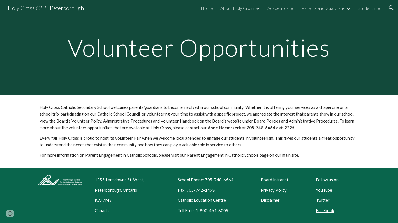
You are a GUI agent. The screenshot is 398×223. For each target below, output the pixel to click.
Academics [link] (277, 8)
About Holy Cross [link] (237, 8)
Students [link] (366, 8)
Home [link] (207, 8)
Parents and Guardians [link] (323, 8)
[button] (391, 8)
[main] (199, 47)
